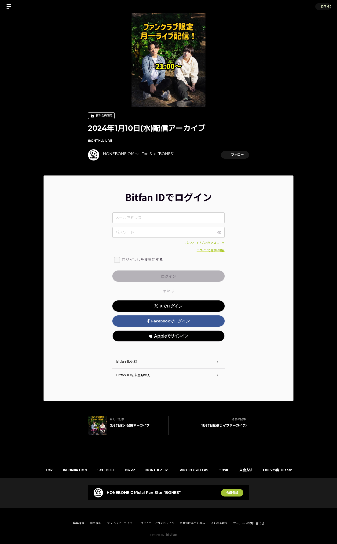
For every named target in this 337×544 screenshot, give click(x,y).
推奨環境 (78, 523)
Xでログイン (168, 306)
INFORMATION (71, 470)
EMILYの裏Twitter (282, 470)
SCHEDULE (103, 470)
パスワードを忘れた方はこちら (205, 243)
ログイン (323, 6)
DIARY (129, 470)
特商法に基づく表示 (192, 523)
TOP (44, 470)
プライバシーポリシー (121, 523)
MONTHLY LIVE (100, 141)
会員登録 (232, 493)
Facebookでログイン (168, 321)
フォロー (235, 155)
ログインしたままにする (142, 260)
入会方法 (249, 470)
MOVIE (226, 470)
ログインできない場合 (211, 250)
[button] (168, 336)
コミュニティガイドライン (157, 523)
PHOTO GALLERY (195, 470)
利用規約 (95, 523)
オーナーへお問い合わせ (248, 523)
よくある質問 (219, 523)
